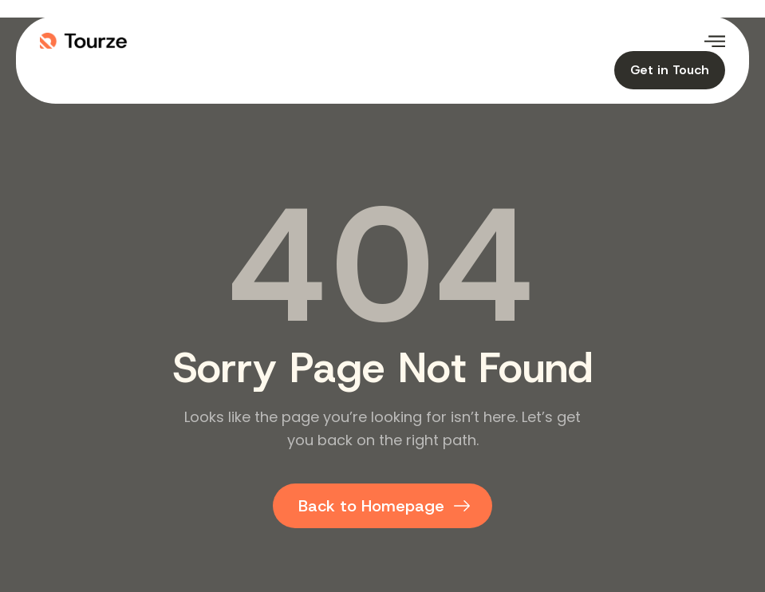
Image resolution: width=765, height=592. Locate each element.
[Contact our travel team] (669, 70)
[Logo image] (211, 41)
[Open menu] (714, 40)
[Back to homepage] (382, 505)
